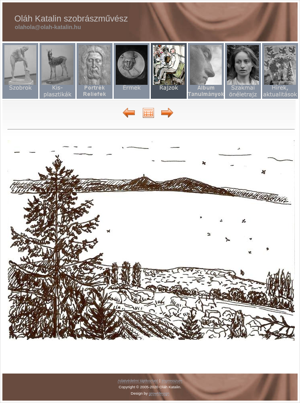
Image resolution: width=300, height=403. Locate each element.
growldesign (159, 393)
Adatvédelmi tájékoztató (138, 380)
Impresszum (172, 380)
